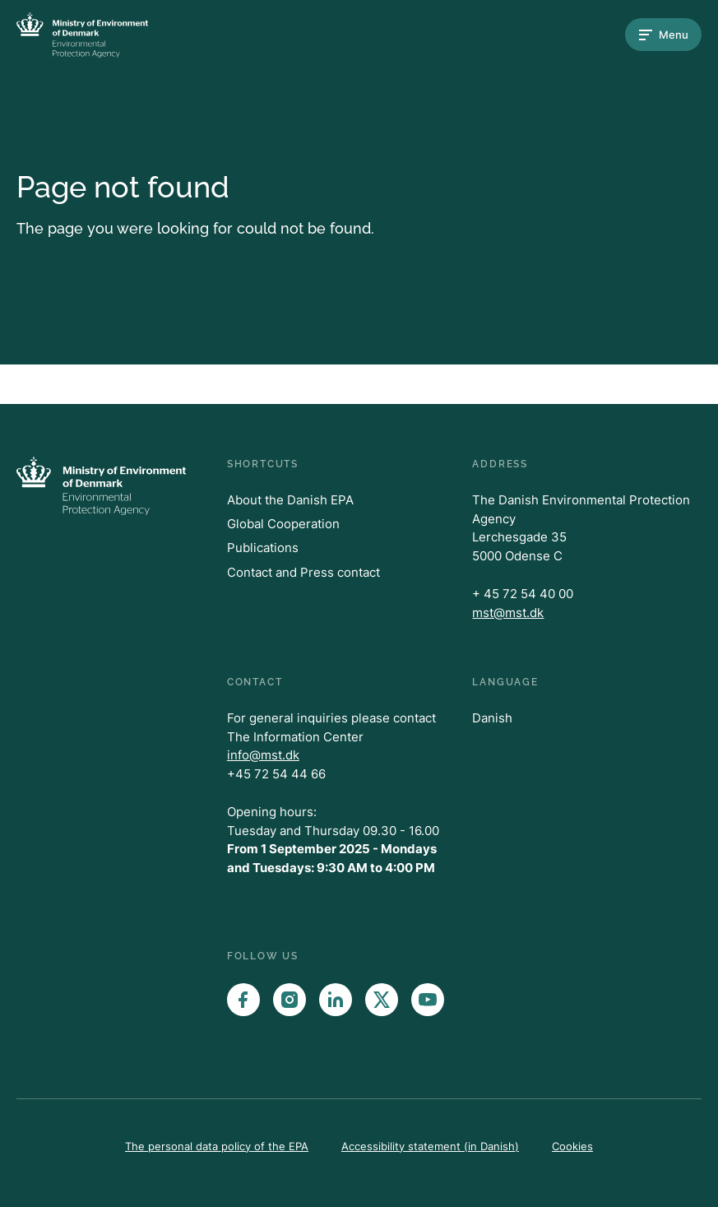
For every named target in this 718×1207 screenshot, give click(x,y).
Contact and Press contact (303, 572)
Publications (263, 547)
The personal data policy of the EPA (216, 1146)
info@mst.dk (263, 755)
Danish (492, 718)
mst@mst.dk (508, 612)
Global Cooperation (283, 524)
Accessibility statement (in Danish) (430, 1146)
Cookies (572, 1146)
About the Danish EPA (290, 500)
